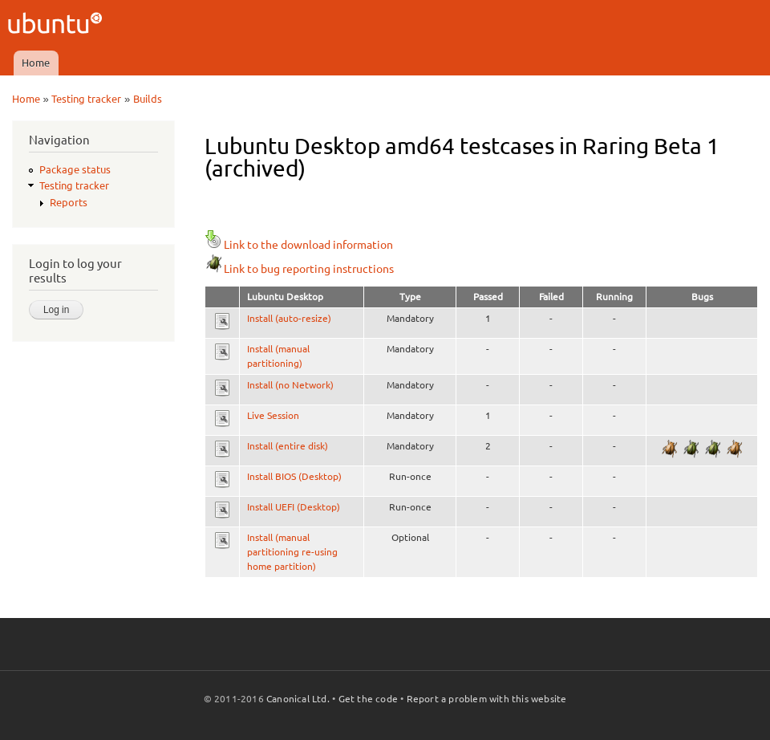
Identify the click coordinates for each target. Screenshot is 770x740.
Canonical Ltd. (298, 698)
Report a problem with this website (487, 698)
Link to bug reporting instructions (299, 268)
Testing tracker (86, 98)
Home (36, 62)
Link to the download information (299, 244)
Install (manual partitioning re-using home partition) (292, 551)
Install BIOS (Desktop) (294, 476)
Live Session (273, 415)
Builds (147, 98)
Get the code (368, 698)
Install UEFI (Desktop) (293, 507)
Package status (75, 169)
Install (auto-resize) (289, 318)
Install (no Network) (290, 385)
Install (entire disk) (287, 446)
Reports (68, 202)
